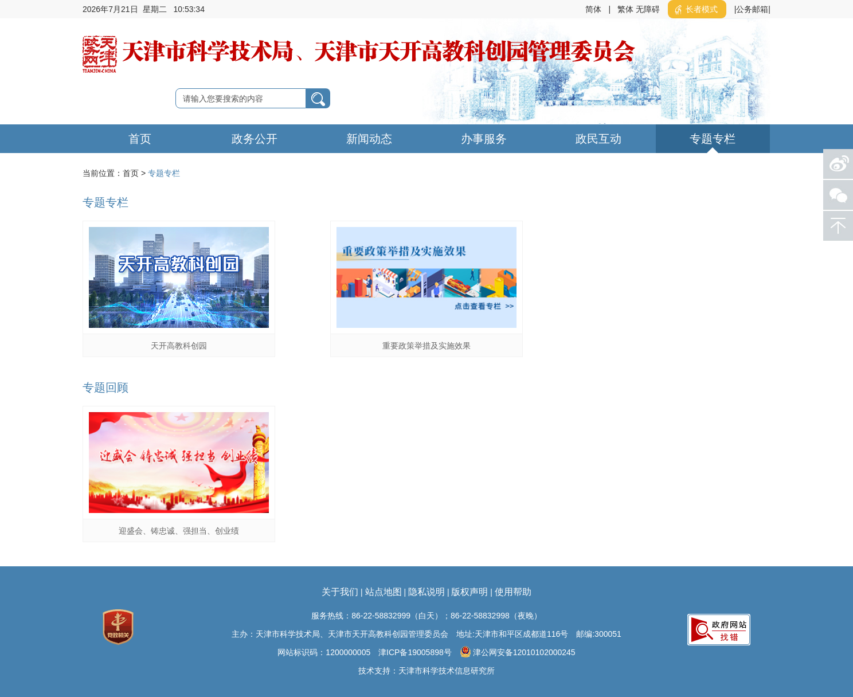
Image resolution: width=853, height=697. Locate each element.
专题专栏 (712, 138)
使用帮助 (513, 592)
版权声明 (469, 592)
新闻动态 (369, 138)
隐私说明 (426, 592)
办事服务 (484, 138)
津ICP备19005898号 (415, 652)
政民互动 (598, 138)
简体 (593, 9)
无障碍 (648, 9)
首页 (139, 138)
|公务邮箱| (752, 9)
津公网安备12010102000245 (518, 651)
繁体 (625, 9)
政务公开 (254, 138)
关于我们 (340, 592)
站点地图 (383, 592)
